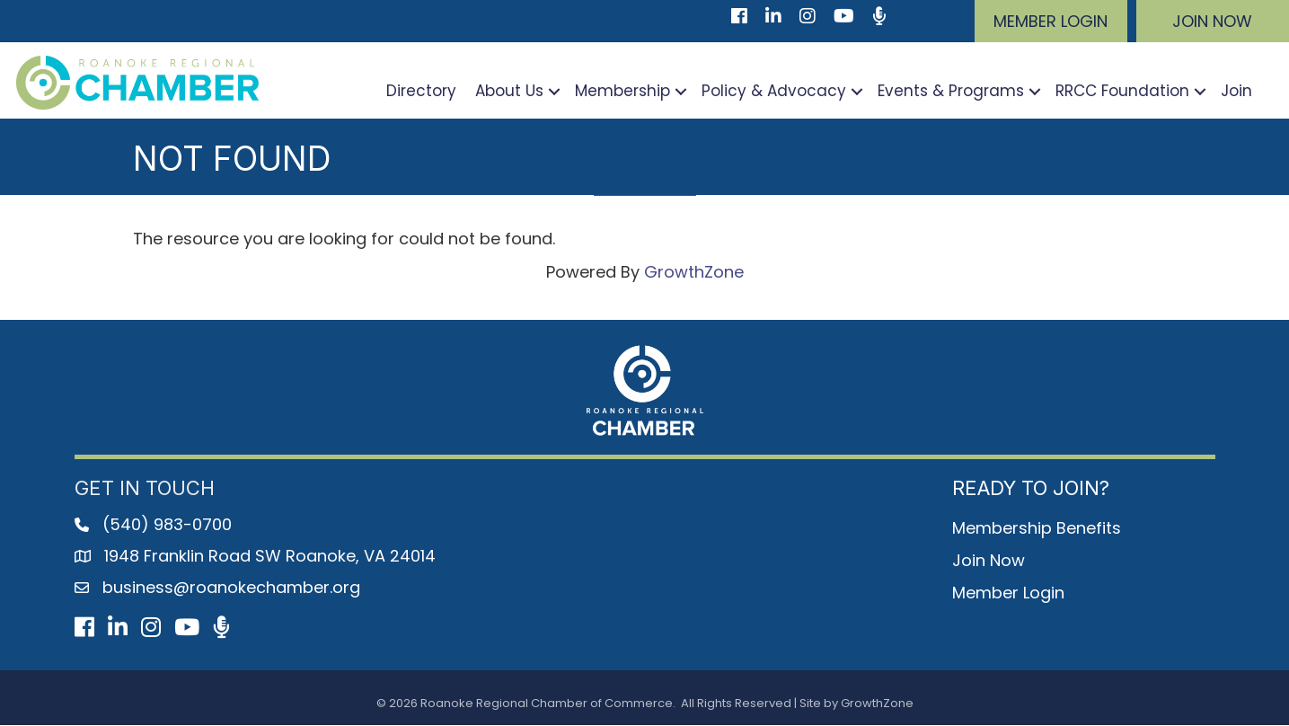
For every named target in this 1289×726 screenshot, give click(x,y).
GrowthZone (694, 272)
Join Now (988, 560)
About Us (509, 91)
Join (1236, 91)
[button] (1051, 21)
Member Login (1008, 592)
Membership (622, 91)
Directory (421, 91)
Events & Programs (951, 91)
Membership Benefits (1036, 528)
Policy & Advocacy (774, 91)
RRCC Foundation (1122, 91)
